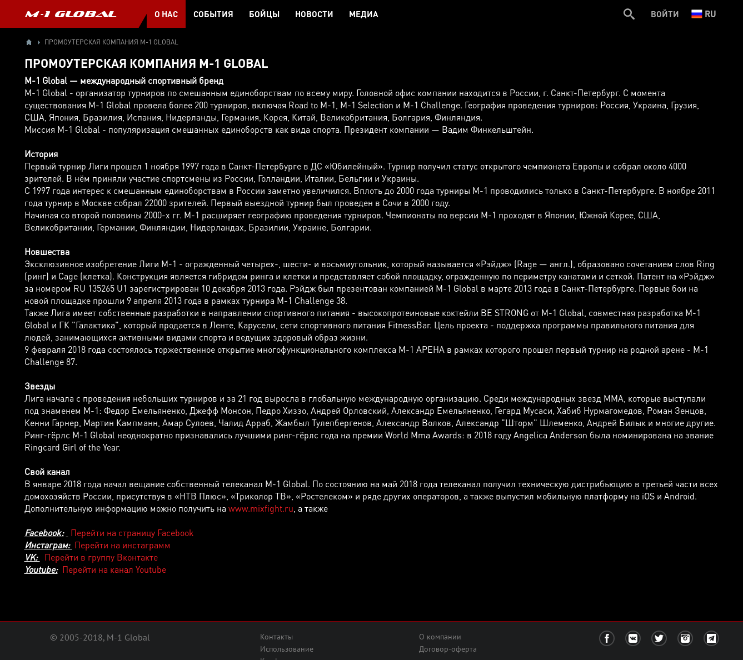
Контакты (276, 637)
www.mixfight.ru (260, 508)
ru (703, 13)
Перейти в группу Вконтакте (101, 557)
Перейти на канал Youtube (114, 569)
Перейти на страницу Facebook (131, 532)
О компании (440, 637)
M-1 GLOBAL (70, 13)
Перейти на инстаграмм (122, 545)
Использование (286, 649)
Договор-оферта (448, 649)
